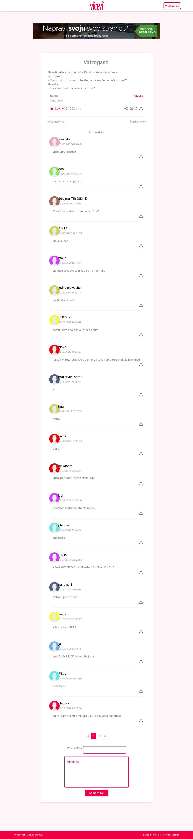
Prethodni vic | (56, 121)
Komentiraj (96, 793)
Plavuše (138, 95)
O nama (157, 835)
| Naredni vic (138, 121)
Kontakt (147, 835)
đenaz (54, 95)
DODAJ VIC (172, 6)
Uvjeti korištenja (171, 835)
